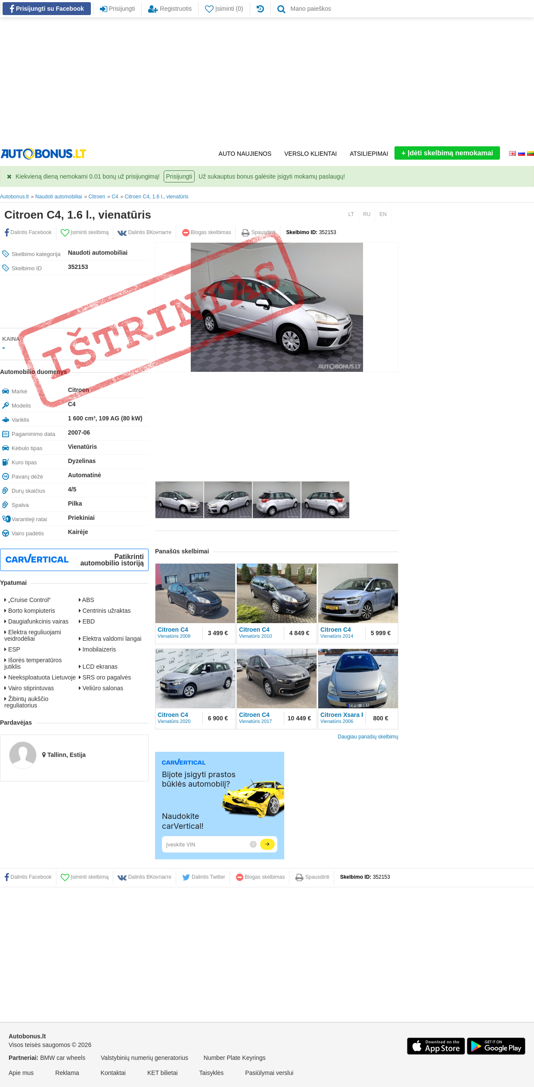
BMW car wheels (62, 1057)
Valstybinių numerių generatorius (144, 1057)
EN (383, 214)
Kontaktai (113, 1072)
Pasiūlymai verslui (269, 1072)
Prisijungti (179, 176)
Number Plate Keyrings (235, 1057)
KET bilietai (162, 1072)
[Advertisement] (267, 82)
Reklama (67, 1072)
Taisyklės (211, 1072)
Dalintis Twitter (203, 877)
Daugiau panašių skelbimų (368, 737)
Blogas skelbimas (206, 232)
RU (366, 214)
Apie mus (21, 1072)
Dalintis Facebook (28, 232)
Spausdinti (258, 232)
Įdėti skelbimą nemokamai (447, 153)
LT (351, 214)
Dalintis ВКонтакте (144, 232)
